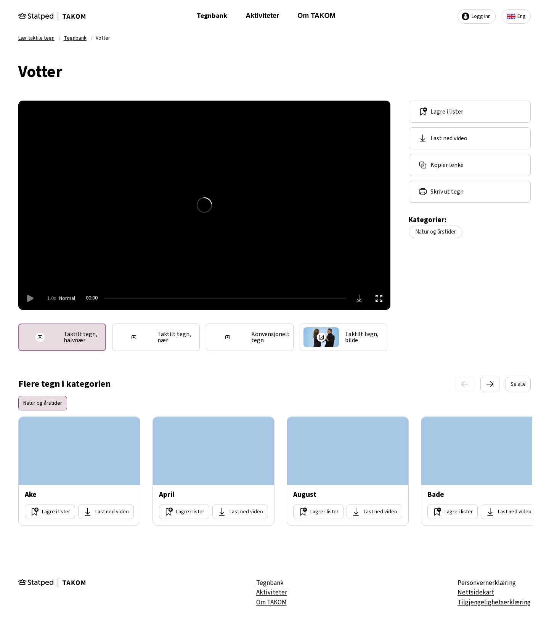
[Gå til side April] (213, 471)
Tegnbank (212, 16)
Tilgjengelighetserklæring (494, 602)
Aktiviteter (262, 15)
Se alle (518, 384)
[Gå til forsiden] (51, 16)
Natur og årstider (435, 232)
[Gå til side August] (348, 471)
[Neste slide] (489, 384)
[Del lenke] (470, 165)
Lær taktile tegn (36, 38)
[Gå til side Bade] (482, 471)
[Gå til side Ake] (79, 471)
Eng (516, 16)
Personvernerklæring (487, 583)
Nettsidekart (476, 592)
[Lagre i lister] (470, 112)
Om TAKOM (316, 15)
